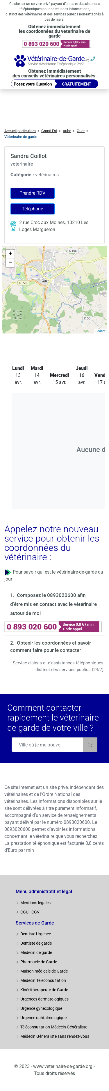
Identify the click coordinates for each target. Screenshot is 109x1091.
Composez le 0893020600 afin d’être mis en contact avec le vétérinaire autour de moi (53, 604)
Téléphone (32, 209)
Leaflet (100, 331)
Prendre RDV (32, 193)
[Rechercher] (90, 744)
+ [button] (10, 254)
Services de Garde (35, 923)
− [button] (10, 262)
